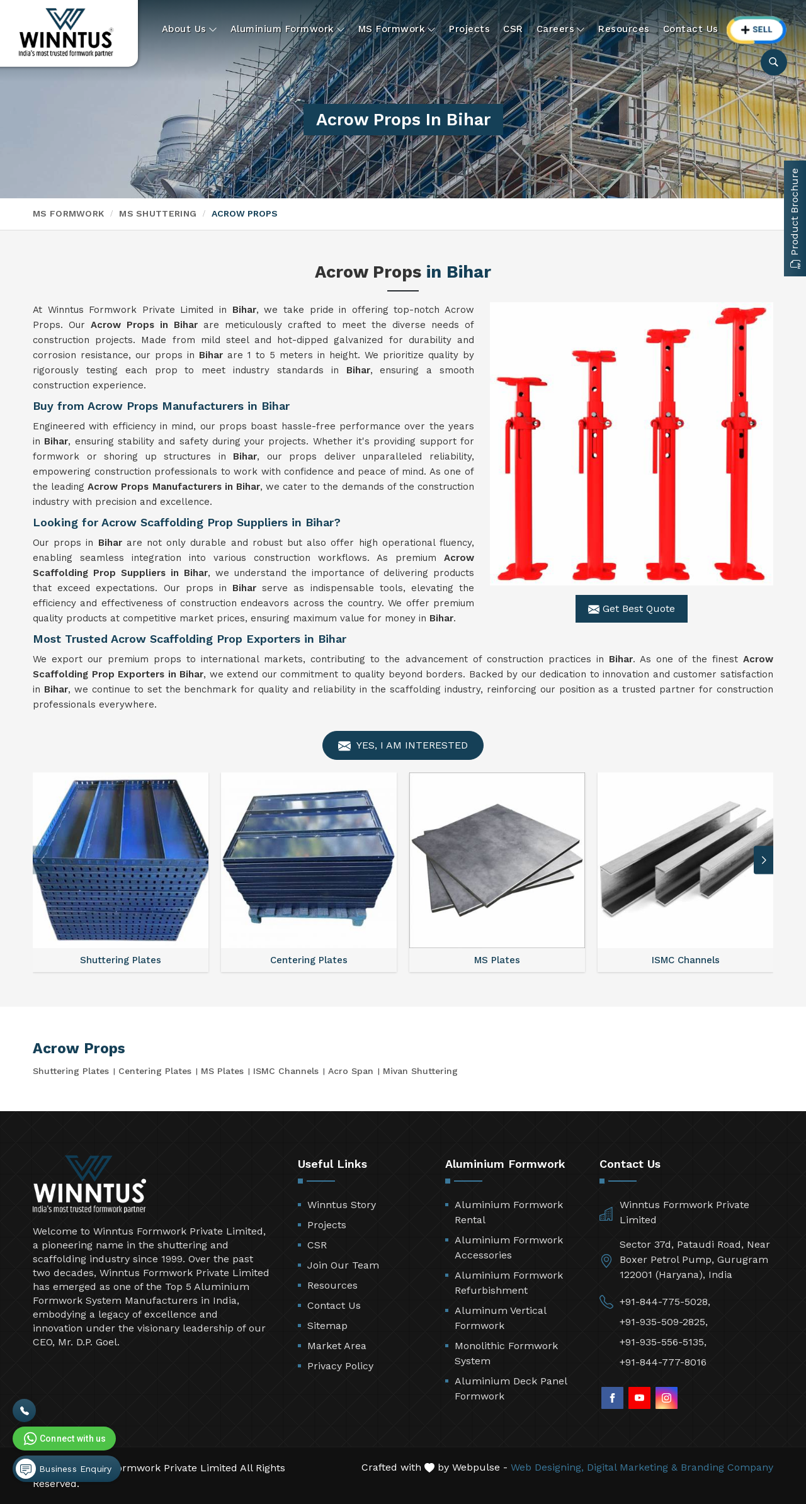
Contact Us (690, 29)
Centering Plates (154, 1071)
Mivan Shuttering (420, 1071)
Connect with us (63, 1438)
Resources (624, 29)
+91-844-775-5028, (665, 1302)
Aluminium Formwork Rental (509, 1212)
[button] (764, 860)
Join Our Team (343, 1265)
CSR (513, 29)
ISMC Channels (286, 1071)
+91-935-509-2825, (664, 1322)
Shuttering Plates (71, 1071)
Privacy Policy (340, 1366)
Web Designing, (547, 1467)
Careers (561, 29)
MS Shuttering (157, 213)
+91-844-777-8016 (663, 1362)
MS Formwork (397, 29)
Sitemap (327, 1326)
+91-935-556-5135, (663, 1342)
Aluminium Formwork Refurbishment (509, 1282)
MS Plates (222, 1071)
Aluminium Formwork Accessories (509, 1247)
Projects (469, 29)
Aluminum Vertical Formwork (500, 1318)
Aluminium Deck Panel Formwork (511, 1388)
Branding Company (727, 1467)
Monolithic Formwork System (506, 1353)
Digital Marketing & (632, 1467)
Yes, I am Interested (403, 745)
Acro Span (350, 1071)
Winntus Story (341, 1205)
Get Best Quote (631, 608)
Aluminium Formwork (287, 29)
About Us (189, 29)
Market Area (336, 1346)
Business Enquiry (63, 1469)
